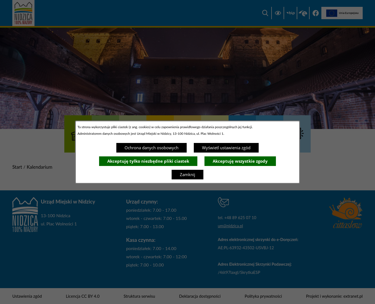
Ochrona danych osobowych (151, 147)
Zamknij (187, 174)
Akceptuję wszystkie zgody (240, 161)
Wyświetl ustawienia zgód (226, 147)
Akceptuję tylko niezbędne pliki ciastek (148, 161)
